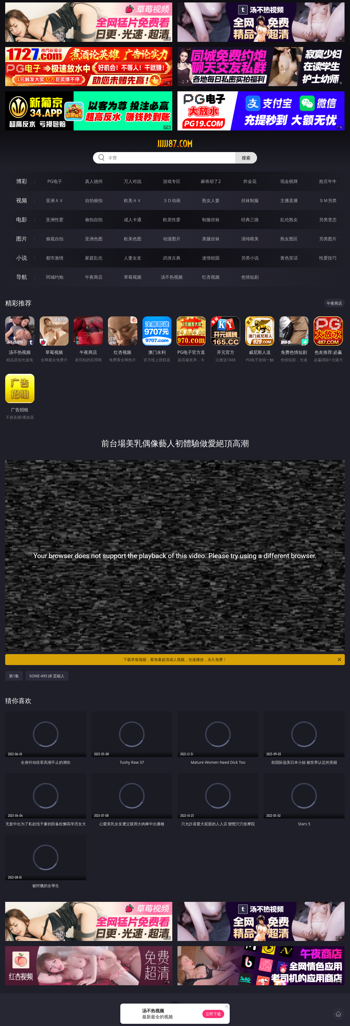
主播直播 (289, 200)
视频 (21, 200)
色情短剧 (250, 277)
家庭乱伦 (94, 258)
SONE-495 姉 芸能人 (47, 675)
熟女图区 (289, 239)
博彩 (21, 181)
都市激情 (54, 258)
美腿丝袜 (211, 239)
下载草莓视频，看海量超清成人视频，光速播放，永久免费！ (232, 659)
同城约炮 (54, 277)
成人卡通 (132, 220)
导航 (21, 277)
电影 (21, 219)
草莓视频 (132, 277)
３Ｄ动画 (171, 200)
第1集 (14, 675)
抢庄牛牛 (328, 181)
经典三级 (250, 220)
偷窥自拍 (54, 239)
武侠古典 (171, 258)
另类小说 (250, 258)
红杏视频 (211, 277)
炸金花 (249, 181)
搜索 (246, 158)
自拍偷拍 (94, 200)
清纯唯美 (250, 239)
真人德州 (94, 181)
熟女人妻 (211, 200)
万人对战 (132, 181)
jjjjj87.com (174, 143)
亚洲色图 (94, 239)
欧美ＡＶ (132, 200)
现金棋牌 (289, 181)
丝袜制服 (250, 200)
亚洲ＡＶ (54, 200)
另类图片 (328, 239)
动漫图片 (171, 239)
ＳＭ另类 (328, 200)
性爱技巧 (328, 258)
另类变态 (328, 220)
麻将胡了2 (211, 181)
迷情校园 (211, 258)
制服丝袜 (211, 220)
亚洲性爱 (54, 220)
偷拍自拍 (94, 220)
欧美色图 (132, 239)
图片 (21, 238)
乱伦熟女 (289, 220)
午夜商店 (94, 277)
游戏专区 (171, 181)
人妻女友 (132, 258)
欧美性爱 (171, 220)
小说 (21, 257)
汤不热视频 (172, 277)
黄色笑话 (289, 258)
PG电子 (54, 181)
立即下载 (213, 1013)
